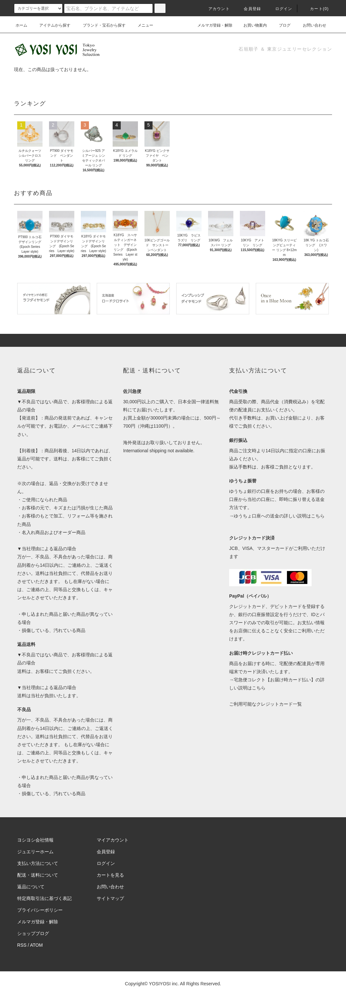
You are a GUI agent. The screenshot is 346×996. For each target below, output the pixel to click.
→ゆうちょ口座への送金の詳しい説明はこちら (277, 515)
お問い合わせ (310, 25)
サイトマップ (110, 898)
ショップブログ (33, 933)
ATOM (36, 945)
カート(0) (315, 8)
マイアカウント (113, 840)
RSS (22, 945)
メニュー (141, 25)
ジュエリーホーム (35, 851)
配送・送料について (37, 875)
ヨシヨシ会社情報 (35, 840)
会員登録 (248, 8)
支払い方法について (37, 863)
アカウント (215, 8)
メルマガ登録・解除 (211, 25)
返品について (30, 886)
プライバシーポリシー (40, 910)
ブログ (280, 25)
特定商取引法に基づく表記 (44, 898)
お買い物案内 (251, 25)
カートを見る (110, 875)
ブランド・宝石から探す (100, 25)
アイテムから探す (50, 25)
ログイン (279, 8)
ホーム (21, 25)
